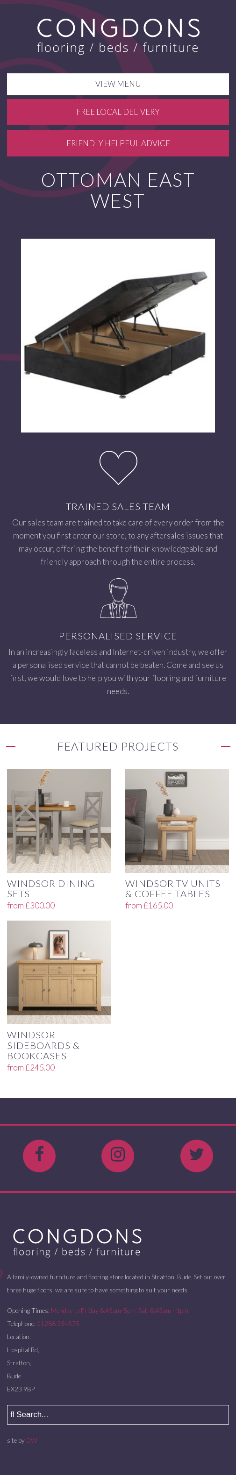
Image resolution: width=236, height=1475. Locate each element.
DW (31, 1440)
